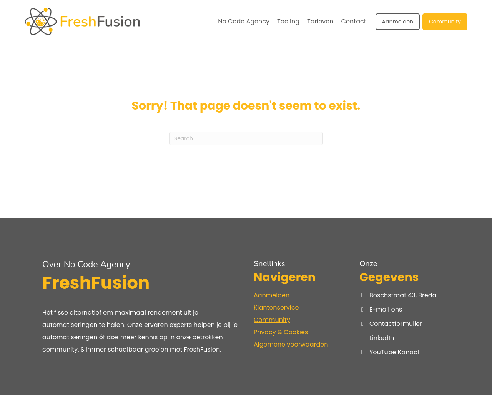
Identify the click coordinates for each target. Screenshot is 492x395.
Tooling (288, 21)
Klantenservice (276, 307)
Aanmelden (398, 21)
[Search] (246, 138)
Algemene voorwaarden (291, 344)
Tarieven (320, 21)
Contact (353, 21)
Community (445, 21)
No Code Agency (243, 21)
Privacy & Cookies (281, 332)
